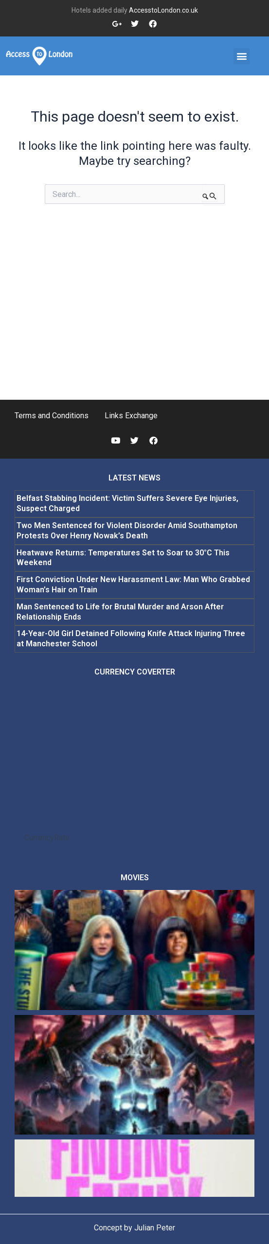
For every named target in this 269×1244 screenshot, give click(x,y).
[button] (241, 56)
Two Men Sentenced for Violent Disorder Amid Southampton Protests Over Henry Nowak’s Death (127, 530)
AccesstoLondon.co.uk (163, 10)
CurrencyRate (47, 837)
